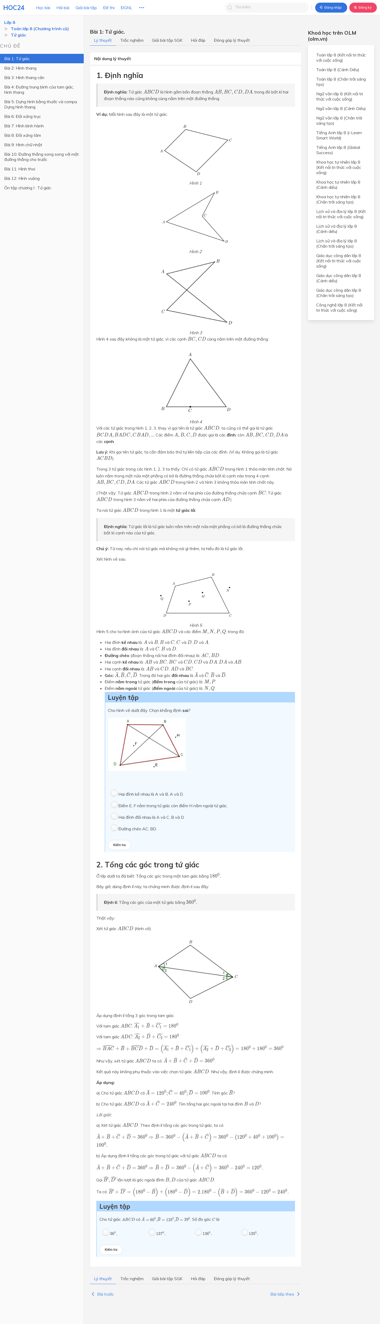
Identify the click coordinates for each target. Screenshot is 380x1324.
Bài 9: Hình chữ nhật (23, 144)
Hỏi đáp (198, 40)
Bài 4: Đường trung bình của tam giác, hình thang (39, 89)
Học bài (43, 7)
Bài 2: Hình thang (20, 68)
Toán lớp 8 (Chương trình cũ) (40, 28)
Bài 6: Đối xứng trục (22, 116)
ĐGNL (126, 7)
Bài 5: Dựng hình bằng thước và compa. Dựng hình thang (41, 104)
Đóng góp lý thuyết (232, 40)
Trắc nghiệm (132, 40)
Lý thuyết (103, 40)
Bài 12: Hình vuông (22, 178)
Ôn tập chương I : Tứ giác (27, 187)
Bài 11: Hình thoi (19, 168)
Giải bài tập (86, 7)
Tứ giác (18, 35)
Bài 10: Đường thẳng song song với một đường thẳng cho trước (41, 157)
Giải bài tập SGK (167, 40)
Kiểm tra (119, 845)
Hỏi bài (62, 7)
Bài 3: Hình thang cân (24, 77)
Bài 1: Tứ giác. (17, 58)
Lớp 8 (9, 22)
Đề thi (108, 7)
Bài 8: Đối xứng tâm (22, 135)
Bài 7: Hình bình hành (24, 125)
